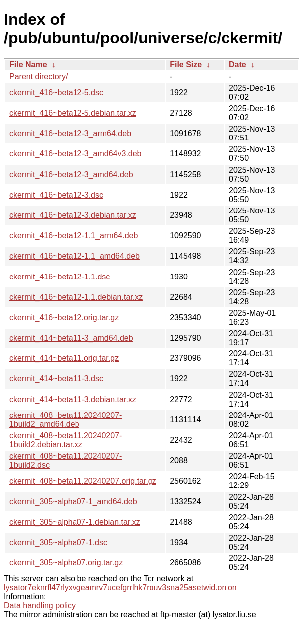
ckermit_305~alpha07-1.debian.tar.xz (74, 522)
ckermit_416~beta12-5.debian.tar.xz (72, 113)
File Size (186, 64)
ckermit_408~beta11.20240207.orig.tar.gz (82, 481)
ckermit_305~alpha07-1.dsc (58, 542)
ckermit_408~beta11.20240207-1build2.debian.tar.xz (65, 440)
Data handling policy (40, 605)
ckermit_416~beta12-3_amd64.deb (71, 174)
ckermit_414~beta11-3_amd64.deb (71, 338)
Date (237, 64)
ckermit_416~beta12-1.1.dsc (59, 277)
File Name (28, 64)
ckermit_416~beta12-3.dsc (56, 195)
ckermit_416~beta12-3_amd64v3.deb (75, 153)
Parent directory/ (38, 76)
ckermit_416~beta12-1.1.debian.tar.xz (76, 297)
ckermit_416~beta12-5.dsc (56, 92)
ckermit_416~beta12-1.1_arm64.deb (73, 235)
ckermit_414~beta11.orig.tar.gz (64, 358)
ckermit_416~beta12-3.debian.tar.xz (72, 215)
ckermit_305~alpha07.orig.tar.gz (66, 562)
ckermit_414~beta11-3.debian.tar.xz (72, 399)
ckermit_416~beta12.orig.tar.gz (64, 317)
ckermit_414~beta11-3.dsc (56, 378)
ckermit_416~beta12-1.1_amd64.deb (74, 256)
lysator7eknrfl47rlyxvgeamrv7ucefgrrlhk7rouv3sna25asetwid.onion (120, 587)
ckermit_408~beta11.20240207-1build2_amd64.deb (65, 419)
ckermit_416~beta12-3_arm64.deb (70, 133)
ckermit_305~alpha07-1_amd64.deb (73, 501)
